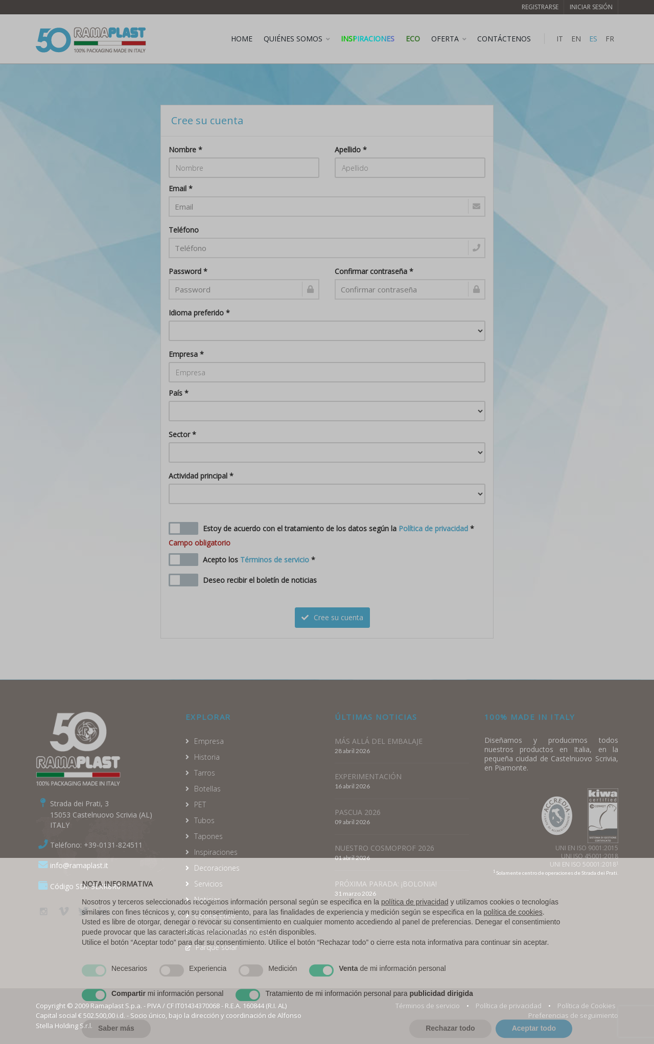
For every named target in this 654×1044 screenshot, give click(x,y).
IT (559, 38)
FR (609, 38)
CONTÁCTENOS (504, 38)
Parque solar (217, 947)
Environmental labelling (232, 931)
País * (179, 393)
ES (593, 38)
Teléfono (184, 230)
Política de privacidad (433, 528)
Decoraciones (217, 868)
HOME (241, 38)
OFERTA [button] (445, 38)
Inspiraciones (367, 38)
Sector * (182, 434)
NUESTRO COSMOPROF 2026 (384, 848)
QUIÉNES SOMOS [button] (293, 38)
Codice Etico (215, 915)
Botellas (207, 788)
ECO (413, 38)
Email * (181, 188)
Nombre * (185, 149)
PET (200, 804)
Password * (188, 271)
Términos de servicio (274, 559)
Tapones (208, 836)
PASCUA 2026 (358, 812)
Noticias (207, 899)
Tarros (204, 773)
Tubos (204, 820)
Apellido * (351, 149)
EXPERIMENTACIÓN (368, 776)
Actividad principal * (201, 476)
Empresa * (186, 354)
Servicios (208, 884)
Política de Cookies (586, 1005)
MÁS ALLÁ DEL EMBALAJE (379, 741)
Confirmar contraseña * (374, 271)
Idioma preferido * (199, 312)
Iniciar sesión (591, 7)
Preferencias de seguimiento (573, 1015)
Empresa (209, 741)
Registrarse (540, 7)
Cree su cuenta (332, 617)
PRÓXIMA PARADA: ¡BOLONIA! (386, 884)
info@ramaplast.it (79, 865)
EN (576, 38)
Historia (207, 757)
